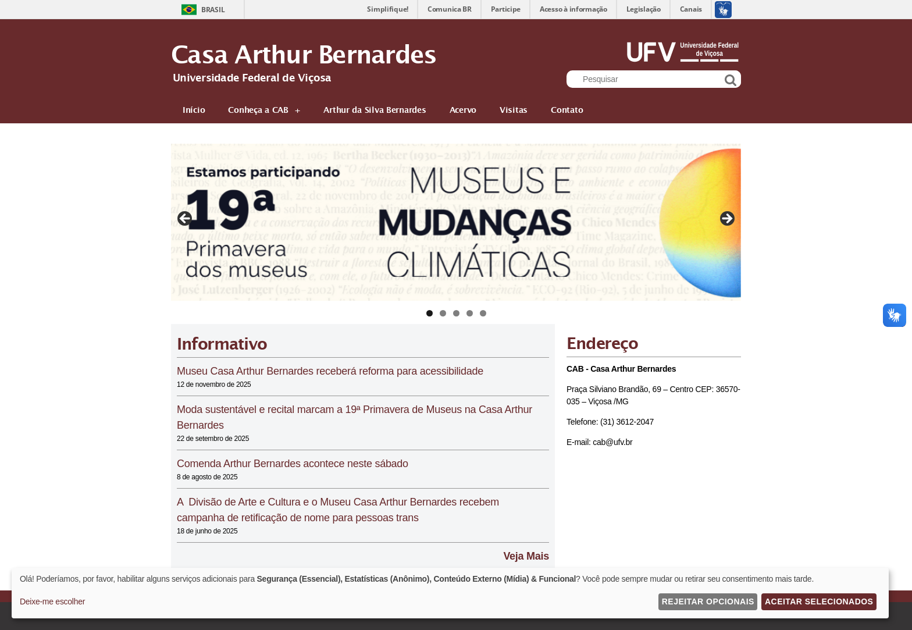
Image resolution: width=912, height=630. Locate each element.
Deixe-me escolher (52, 601)
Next (726, 219)
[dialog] (450, 593)
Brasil (213, 10)
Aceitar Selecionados (819, 601)
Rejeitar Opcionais (708, 601)
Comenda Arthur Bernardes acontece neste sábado (292, 463)
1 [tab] (429, 313)
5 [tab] (483, 313)
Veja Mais (526, 556)
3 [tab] (456, 313)
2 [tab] (443, 313)
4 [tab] (469, 313)
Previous (185, 219)
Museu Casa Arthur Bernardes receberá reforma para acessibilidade (330, 371)
